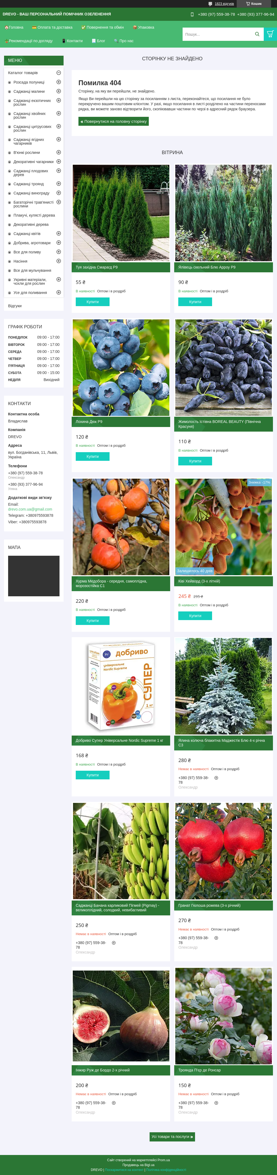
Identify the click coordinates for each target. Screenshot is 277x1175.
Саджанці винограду (32, 193)
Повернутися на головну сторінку (115, 121)
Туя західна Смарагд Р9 (97, 267)
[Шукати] (257, 34)
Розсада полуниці (29, 82)
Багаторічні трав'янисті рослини (34, 204)
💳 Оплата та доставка (52, 27)
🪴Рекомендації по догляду (28, 41)
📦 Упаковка (143, 27)
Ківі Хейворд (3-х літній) (199, 581)
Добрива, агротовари (32, 243)
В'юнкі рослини (27, 152)
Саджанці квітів (27, 233)
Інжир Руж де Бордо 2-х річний (103, 1070)
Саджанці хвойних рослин (30, 115)
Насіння (20, 261)
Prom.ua (164, 1160)
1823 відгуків (224, 4)
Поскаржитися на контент (124, 1170)
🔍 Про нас (124, 41)
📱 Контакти (72, 41)
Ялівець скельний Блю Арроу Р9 (206, 267)
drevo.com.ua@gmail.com (30, 509)
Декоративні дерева (31, 224)
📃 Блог (98, 41)
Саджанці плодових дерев (31, 173)
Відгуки (15, 305)
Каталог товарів (23, 72)
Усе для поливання (30, 292)
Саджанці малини (29, 91)
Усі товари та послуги (170, 1136)
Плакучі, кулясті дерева (34, 215)
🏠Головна (13, 27)
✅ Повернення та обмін (102, 27)
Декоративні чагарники (34, 162)
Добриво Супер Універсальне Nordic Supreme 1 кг (119, 740)
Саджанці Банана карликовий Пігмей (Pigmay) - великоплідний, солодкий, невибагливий (117, 907)
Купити (93, 302)
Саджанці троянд (29, 184)
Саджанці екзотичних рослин (32, 102)
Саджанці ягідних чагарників (29, 141)
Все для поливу (27, 252)
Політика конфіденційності (166, 1170)
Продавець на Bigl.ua (138, 1165)
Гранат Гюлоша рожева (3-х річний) (209, 905)
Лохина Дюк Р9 (89, 421)
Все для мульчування (32, 270)
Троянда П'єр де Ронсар (199, 1070)
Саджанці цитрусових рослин (32, 128)
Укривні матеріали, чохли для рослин (30, 281)
